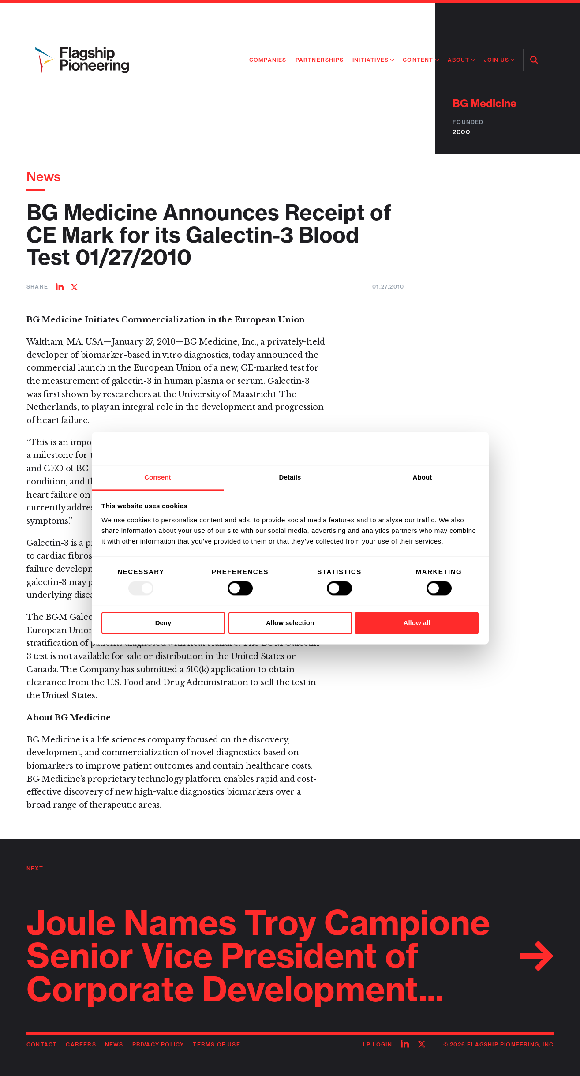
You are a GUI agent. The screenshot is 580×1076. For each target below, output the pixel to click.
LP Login (377, 1044)
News (43, 176)
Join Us (496, 59)
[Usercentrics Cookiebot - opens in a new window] (440, 448)
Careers (81, 1044)
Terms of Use (216, 1044)
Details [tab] (290, 477)
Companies (268, 59)
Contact (41, 1044)
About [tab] (422, 477)
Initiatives (370, 59)
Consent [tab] (157, 477)
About (459, 59)
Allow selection (290, 623)
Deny (163, 623)
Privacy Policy (158, 1044)
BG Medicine (484, 103)
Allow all (417, 623)
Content (418, 59)
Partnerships (320, 59)
